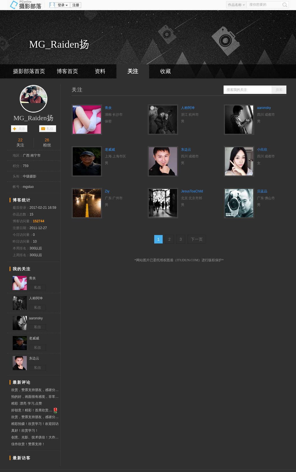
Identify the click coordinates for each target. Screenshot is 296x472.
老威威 (110, 150)
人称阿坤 (188, 108)
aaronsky (264, 108)
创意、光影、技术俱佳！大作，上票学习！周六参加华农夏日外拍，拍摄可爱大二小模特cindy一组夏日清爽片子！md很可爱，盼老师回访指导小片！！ (35, 438)
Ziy (107, 191)
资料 (100, 71)
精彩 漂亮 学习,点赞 (26, 403)
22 (20, 140)
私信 (50, 129)
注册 (75, 5)
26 (47, 140)
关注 (132, 71)
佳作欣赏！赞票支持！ (28, 444)
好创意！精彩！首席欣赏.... (35, 410)
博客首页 (67, 71)
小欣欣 (262, 150)
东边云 (186, 150)
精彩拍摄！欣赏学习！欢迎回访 (35, 424)
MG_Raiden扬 (33, 118)
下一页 (197, 239)
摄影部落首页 (29, 71)
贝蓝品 (262, 191)
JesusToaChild (192, 191)
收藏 (165, 71)
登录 (61, 5)
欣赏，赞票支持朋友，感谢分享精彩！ (35, 390)
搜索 (279, 90)
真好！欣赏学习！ (24, 431)
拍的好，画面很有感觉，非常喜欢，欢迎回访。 (35, 397)
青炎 (108, 108)
